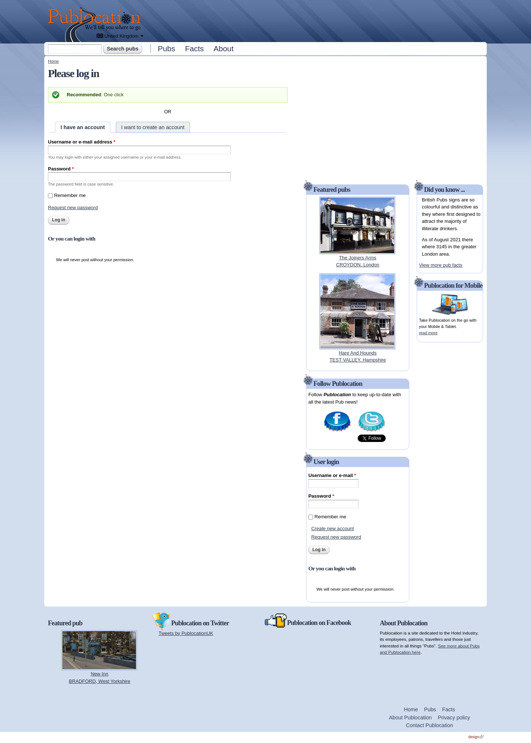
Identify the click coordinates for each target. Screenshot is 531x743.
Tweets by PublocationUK (186, 633)
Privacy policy (454, 717)
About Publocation (410, 717)
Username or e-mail (332, 475)
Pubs (166, 48)
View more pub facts (440, 265)
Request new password (73, 207)
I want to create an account (153, 127)
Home (53, 61)
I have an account (82, 127)
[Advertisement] (315, 20)
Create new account (332, 528)
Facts (194, 48)
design (475, 737)
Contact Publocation (429, 725)
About (223, 48)
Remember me (70, 195)
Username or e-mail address (81, 142)
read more (428, 333)
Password (61, 169)
